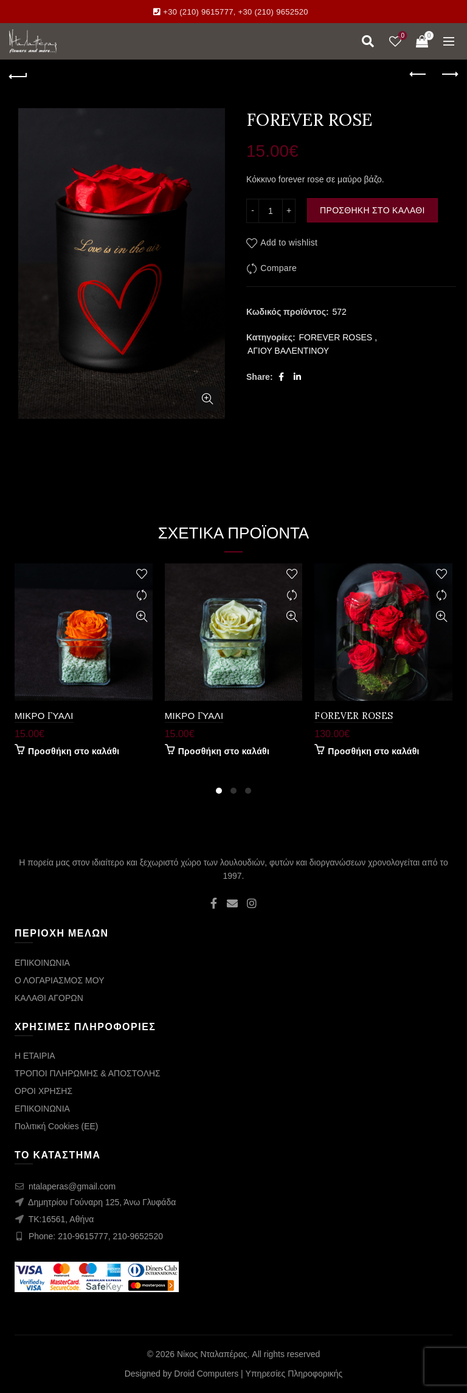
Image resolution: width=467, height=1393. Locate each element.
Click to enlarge (207, 398)
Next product (449, 74)
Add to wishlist (288, 242)
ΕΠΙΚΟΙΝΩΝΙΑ (42, 963)
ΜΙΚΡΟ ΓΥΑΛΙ (44, 715)
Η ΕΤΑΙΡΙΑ (35, 1056)
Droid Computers (206, 1373)
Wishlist (401, 36)
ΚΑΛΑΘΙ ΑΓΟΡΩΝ (49, 998)
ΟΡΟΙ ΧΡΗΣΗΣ (43, 1091)
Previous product (419, 74)
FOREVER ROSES (336, 337)
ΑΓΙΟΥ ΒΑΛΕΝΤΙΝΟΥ (288, 351)
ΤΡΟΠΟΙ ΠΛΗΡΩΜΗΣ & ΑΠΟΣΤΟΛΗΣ (88, 1073)
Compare (278, 268)
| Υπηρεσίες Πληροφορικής (291, 1373)
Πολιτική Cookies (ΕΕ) (57, 1126)
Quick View (142, 616)
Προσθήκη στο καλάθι (372, 210)
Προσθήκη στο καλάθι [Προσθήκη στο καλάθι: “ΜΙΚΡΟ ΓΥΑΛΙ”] (73, 751)
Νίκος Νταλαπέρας (212, 1354)
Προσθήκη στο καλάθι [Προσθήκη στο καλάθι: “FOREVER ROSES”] (373, 751)
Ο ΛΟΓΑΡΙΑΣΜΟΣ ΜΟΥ (59, 980)
